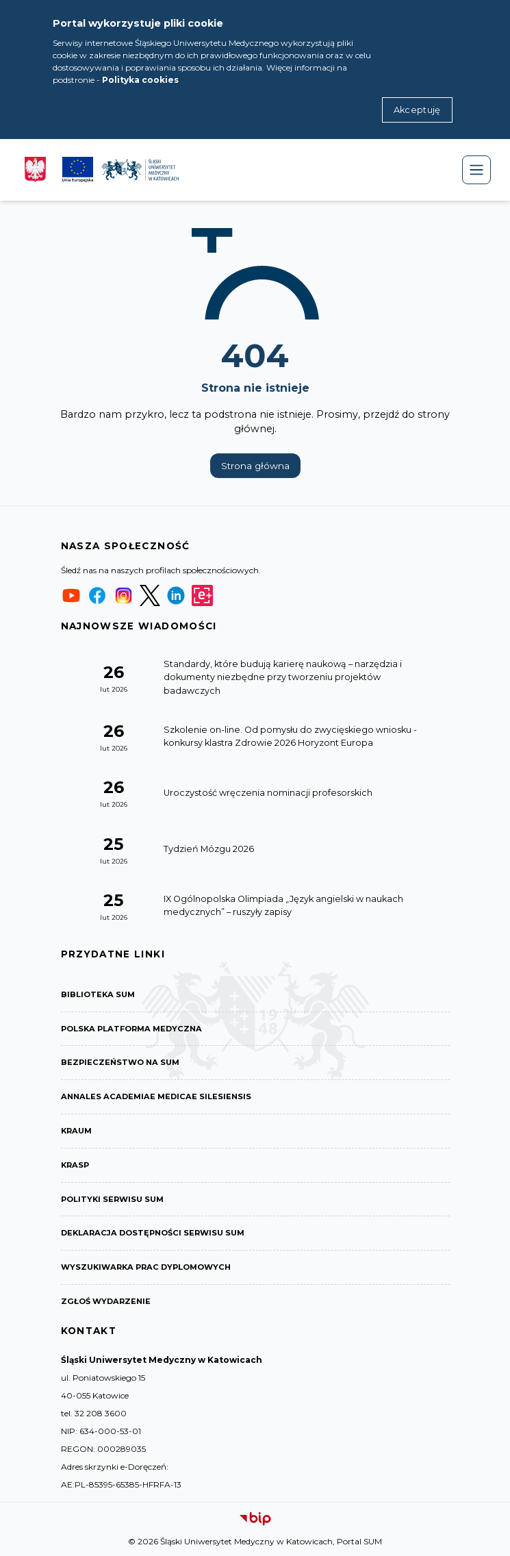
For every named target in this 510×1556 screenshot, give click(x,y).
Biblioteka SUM (98, 994)
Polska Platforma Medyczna (131, 1028)
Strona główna (255, 465)
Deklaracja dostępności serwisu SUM (152, 1233)
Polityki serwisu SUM (112, 1199)
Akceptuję (417, 110)
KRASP (75, 1165)
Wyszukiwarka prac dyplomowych (146, 1267)
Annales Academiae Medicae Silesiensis (156, 1096)
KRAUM (76, 1130)
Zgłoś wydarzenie (106, 1301)
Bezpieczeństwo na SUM (120, 1062)
